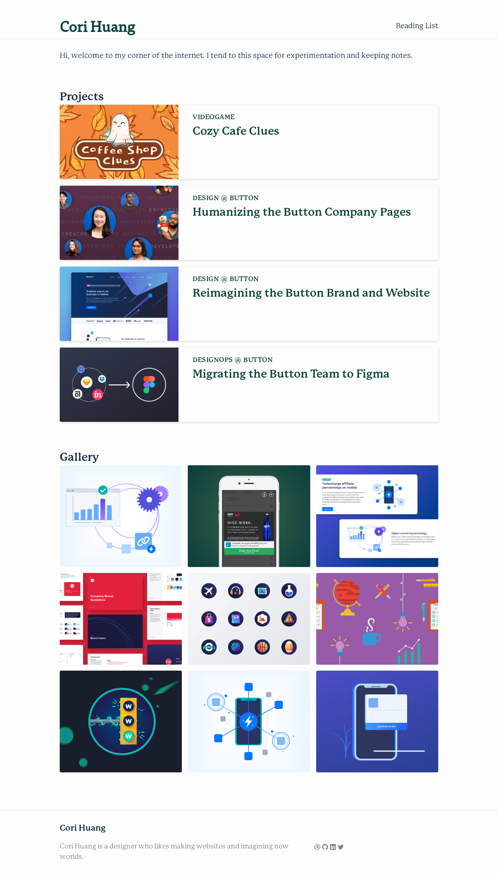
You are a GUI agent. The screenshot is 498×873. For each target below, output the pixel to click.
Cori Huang (97, 26)
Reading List (417, 26)
